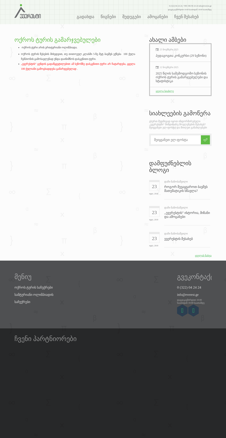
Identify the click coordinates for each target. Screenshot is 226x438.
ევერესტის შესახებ (178, 239)
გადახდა (85, 16)
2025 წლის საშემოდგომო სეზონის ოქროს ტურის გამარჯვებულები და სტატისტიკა (182, 77)
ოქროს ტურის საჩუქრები (33, 287)
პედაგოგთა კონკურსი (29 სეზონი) (181, 55)
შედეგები (131, 16)
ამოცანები (157, 16)
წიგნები (108, 16)
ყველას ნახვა (203, 255)
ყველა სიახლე (165, 91)
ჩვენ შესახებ (186, 16)
